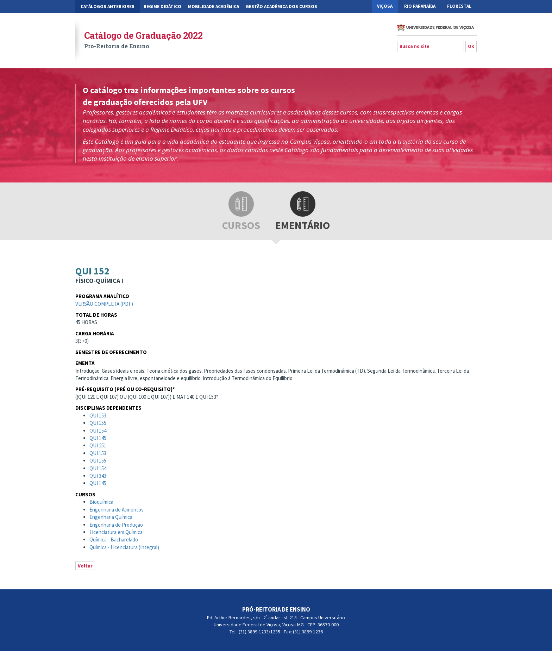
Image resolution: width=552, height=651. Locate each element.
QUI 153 (97, 415)
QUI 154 (97, 430)
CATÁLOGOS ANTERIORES (107, 7)
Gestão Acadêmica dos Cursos (281, 7)
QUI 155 (97, 423)
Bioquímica (101, 501)
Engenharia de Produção (116, 524)
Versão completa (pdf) (104, 303)
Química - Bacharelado (113, 539)
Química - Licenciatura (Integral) (124, 547)
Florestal (459, 6)
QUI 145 (97, 438)
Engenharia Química (110, 517)
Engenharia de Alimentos (116, 509)
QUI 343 (97, 475)
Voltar (85, 566)
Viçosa (385, 6)
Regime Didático (162, 7)
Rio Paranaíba (419, 6)
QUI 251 (97, 445)
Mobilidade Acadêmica (213, 7)
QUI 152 (92, 271)
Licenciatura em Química (116, 532)
